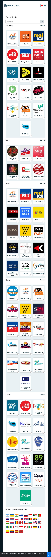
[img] (45, 5)
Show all (42, 25)
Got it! (49, 554)
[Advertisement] (25, 12)
